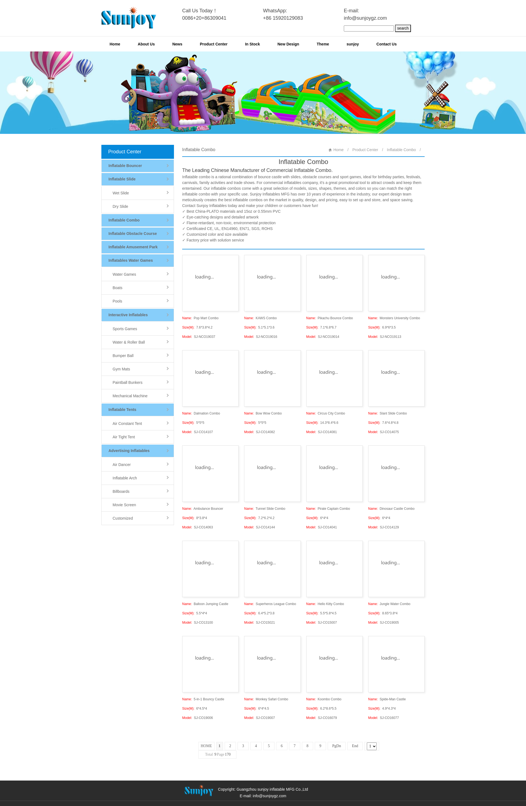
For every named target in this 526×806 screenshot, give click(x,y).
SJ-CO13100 (197, 622)
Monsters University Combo (394, 318)
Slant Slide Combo (387, 413)
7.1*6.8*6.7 (321, 327)
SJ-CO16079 (321, 718)
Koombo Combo (324, 699)
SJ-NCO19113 (384, 337)
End (355, 746)
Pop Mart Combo (200, 318)
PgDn (336, 746)
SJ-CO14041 (321, 527)
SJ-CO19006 (197, 718)
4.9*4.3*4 (382, 708)
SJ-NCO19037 (198, 337)
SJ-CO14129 (383, 527)
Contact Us (386, 44)
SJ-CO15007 (321, 622)
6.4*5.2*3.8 (259, 613)
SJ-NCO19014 (322, 337)
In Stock (252, 44)
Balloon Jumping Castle (205, 604)
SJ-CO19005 (383, 622)
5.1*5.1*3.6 (259, 327)
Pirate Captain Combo (328, 509)
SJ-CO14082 (259, 432)
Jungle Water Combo (389, 604)
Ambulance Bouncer (202, 509)
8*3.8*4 (194, 518)
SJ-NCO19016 (260, 337)
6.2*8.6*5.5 (321, 708)
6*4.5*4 (194, 708)
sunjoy (353, 44)
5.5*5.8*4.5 (321, 613)
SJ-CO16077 (383, 718)
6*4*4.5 (256, 708)
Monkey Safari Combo (266, 699)
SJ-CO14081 (321, 432)
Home (115, 44)
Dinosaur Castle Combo (391, 509)
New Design (288, 44)
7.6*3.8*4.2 (197, 327)
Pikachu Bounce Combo (329, 318)
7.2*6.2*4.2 (259, 518)
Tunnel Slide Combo (264, 509)
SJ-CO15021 (259, 622)
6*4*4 (317, 518)
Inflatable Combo (401, 150)
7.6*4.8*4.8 (383, 423)
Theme (323, 44)
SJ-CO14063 (197, 527)
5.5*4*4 (194, 613)
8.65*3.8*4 (383, 613)
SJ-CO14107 (197, 432)
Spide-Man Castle (387, 699)
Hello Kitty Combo (325, 604)
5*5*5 (193, 423)
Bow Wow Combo (263, 413)
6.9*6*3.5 (382, 327)
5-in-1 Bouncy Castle (203, 699)
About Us (146, 44)
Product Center (213, 44)
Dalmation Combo (201, 413)
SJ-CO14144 (259, 527)
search (403, 28)
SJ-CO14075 (383, 432)
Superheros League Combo (270, 604)
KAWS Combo (260, 318)
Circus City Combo (325, 413)
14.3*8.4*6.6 (322, 423)
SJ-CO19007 (259, 718)
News (177, 44)
